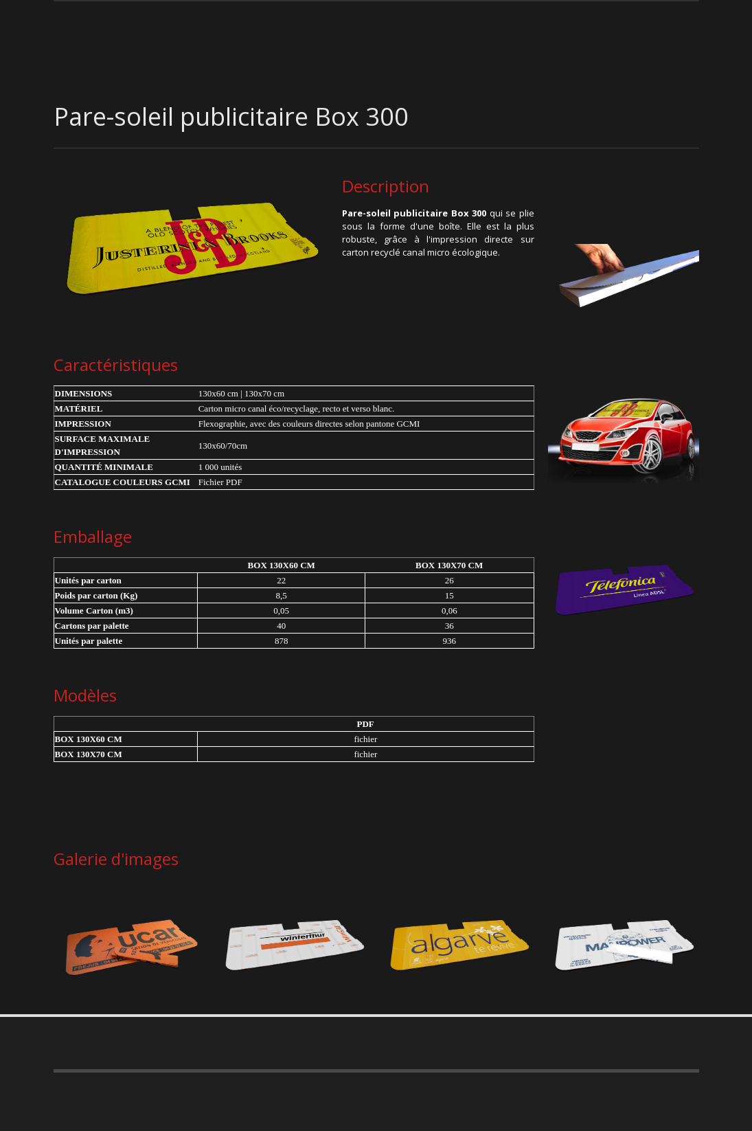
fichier (365, 739)
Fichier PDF (220, 482)
